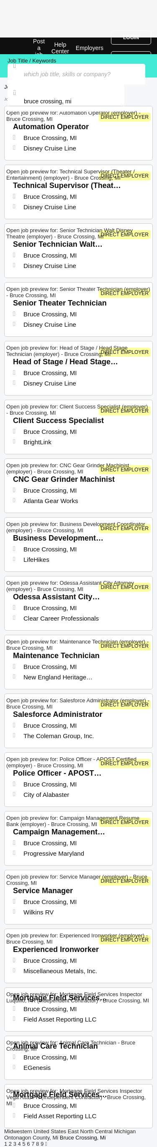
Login (131, 37)
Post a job (39, 48)
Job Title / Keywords (32, 61)
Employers (89, 48)
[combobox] (66, 101)
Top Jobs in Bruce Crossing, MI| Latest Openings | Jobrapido (27, 46)
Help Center (60, 48)
